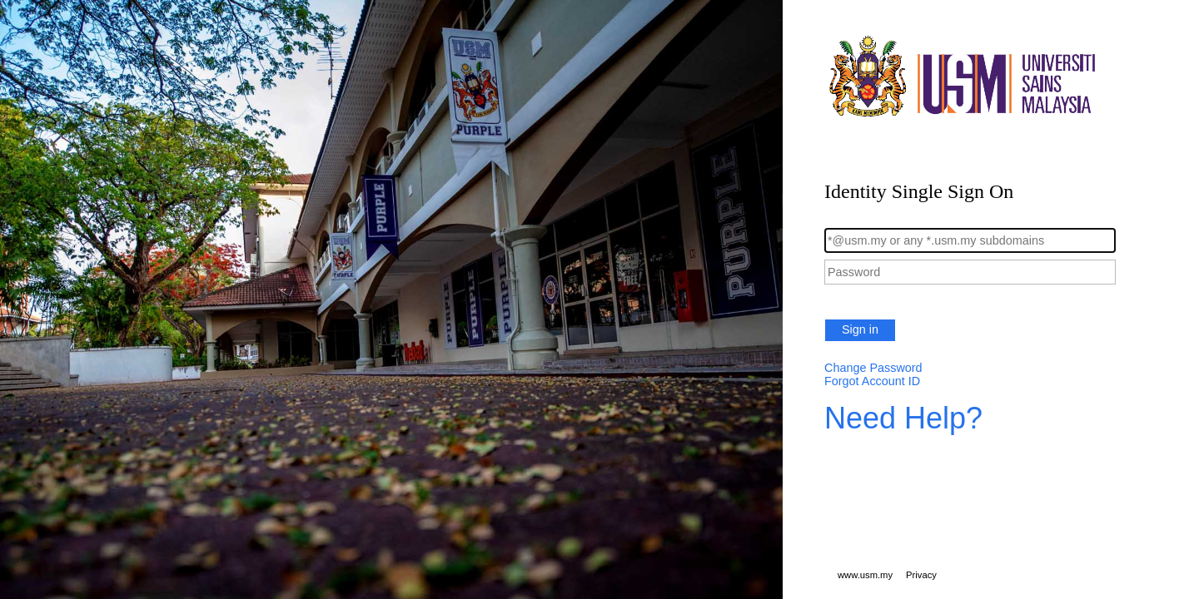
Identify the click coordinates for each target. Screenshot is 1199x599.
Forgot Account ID (872, 381)
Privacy (921, 575)
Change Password (873, 367)
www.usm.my (865, 575)
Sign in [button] (860, 329)
